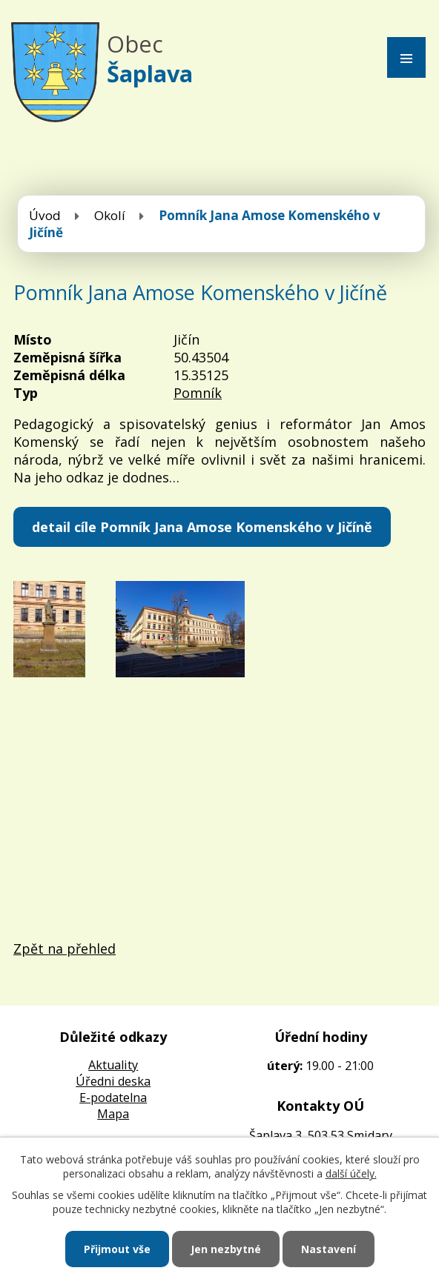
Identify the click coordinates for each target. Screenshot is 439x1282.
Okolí (109, 215)
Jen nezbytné (226, 1249)
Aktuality (113, 1065)
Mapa (113, 1114)
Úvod (45, 215)
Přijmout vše (117, 1249)
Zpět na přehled (64, 948)
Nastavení (328, 1249)
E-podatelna (113, 1097)
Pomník (198, 393)
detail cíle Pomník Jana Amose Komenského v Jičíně (202, 527)
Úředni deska (113, 1081)
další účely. (351, 1173)
